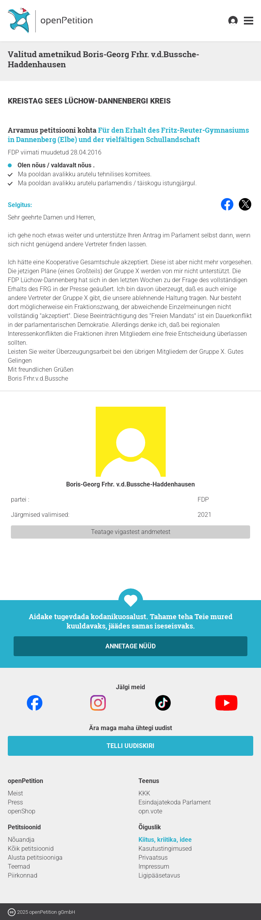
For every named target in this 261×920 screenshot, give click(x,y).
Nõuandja (21, 839)
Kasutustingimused (165, 848)
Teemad (19, 866)
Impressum (153, 866)
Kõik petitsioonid (31, 848)
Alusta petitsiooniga (35, 857)
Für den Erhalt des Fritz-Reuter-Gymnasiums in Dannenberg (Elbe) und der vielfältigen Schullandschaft (128, 134)
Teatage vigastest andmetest (130, 531)
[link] (248, 21)
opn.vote (150, 811)
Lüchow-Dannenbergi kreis (118, 101)
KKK (144, 793)
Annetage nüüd (130, 646)
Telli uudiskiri (130, 746)
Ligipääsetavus (159, 875)
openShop (21, 811)
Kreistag (26, 101)
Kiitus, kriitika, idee (165, 839)
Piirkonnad (22, 875)
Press (15, 802)
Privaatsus (153, 857)
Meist (15, 793)
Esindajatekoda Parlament (174, 802)
